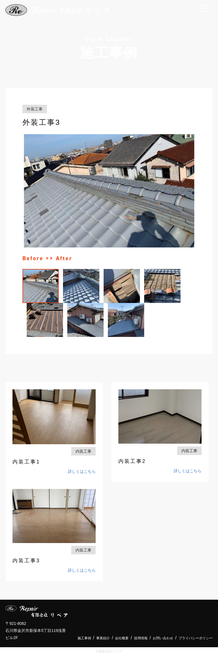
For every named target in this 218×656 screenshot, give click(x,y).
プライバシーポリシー (196, 638)
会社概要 (122, 638)
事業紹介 (103, 638)
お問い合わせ (163, 638)
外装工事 (35, 109)
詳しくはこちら (82, 471)
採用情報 (141, 638)
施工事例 (84, 638)
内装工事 (83, 451)
